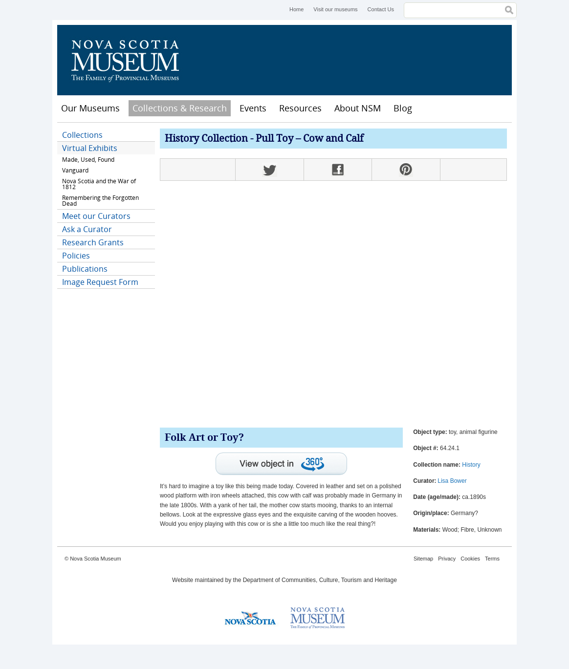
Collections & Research (179, 108)
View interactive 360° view (281, 464)
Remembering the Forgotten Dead (100, 201)
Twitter (269, 169)
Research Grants (93, 242)
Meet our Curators (96, 216)
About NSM (357, 108)
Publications (85, 268)
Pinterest (406, 169)
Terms (492, 558)
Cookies (470, 558)
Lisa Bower (452, 480)
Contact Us (381, 9)
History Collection (206, 139)
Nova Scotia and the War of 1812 (99, 184)
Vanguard (75, 170)
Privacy (447, 558)
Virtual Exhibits (89, 148)
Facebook (338, 169)
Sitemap (423, 558)
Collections (82, 134)
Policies (76, 255)
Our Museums (90, 108)
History (471, 464)
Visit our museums (335, 9)
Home (296, 9)
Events (253, 108)
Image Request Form (100, 282)
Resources (300, 108)
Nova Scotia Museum (130, 60)
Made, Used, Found (88, 159)
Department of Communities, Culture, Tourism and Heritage (320, 580)
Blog (403, 108)
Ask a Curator (87, 229)
